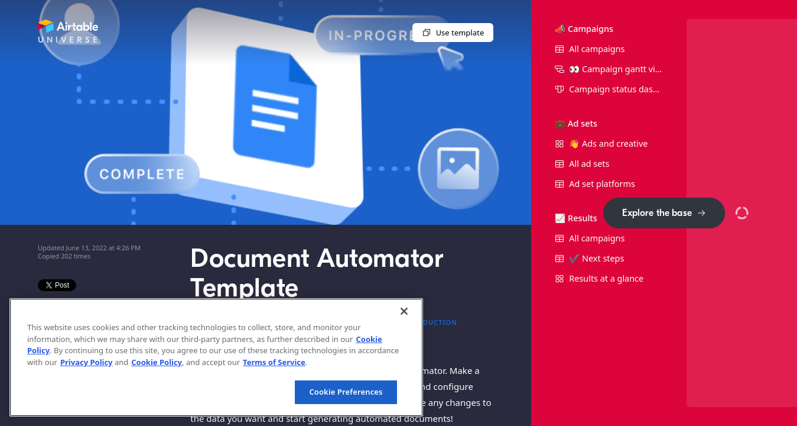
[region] (216, 357)
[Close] (404, 311)
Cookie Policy (156, 362)
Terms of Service (274, 362)
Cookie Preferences (345, 391)
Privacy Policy (86, 362)
